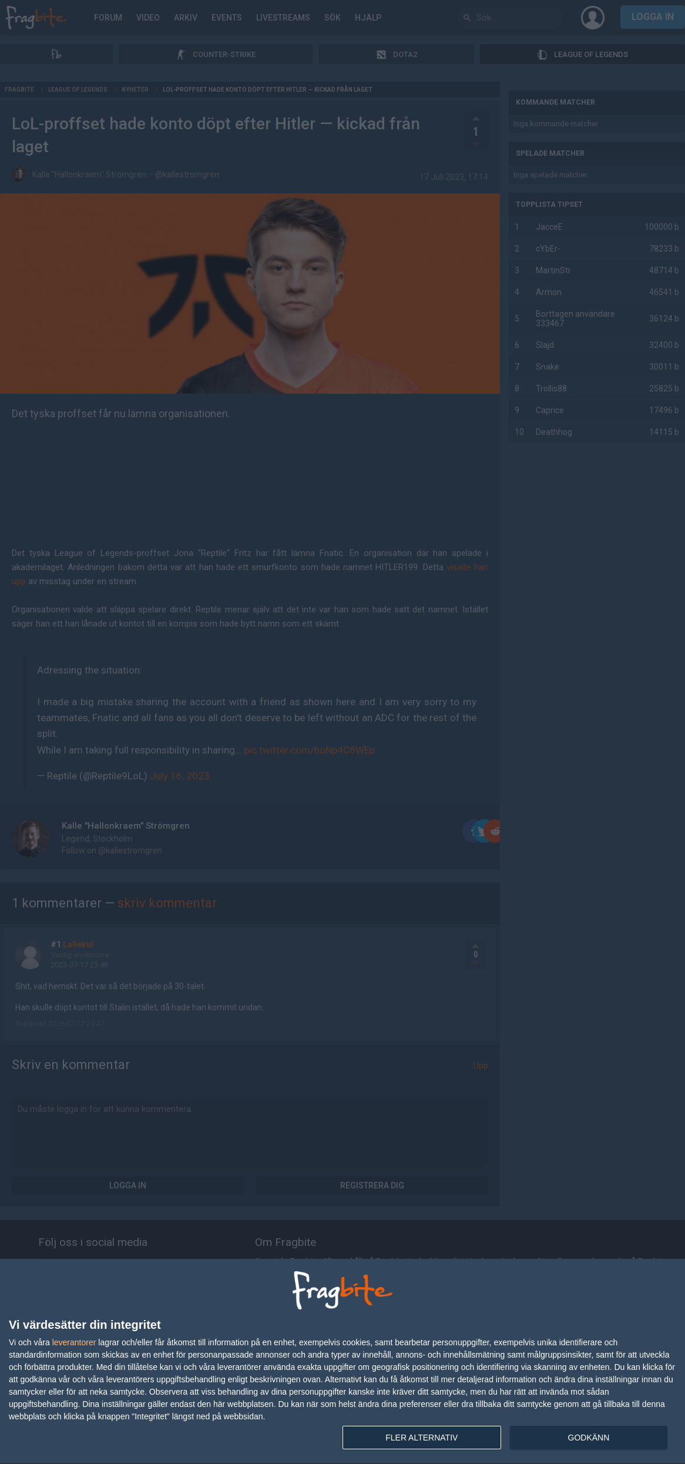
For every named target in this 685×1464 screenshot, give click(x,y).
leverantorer (74, 1342)
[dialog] (342, 1361)
